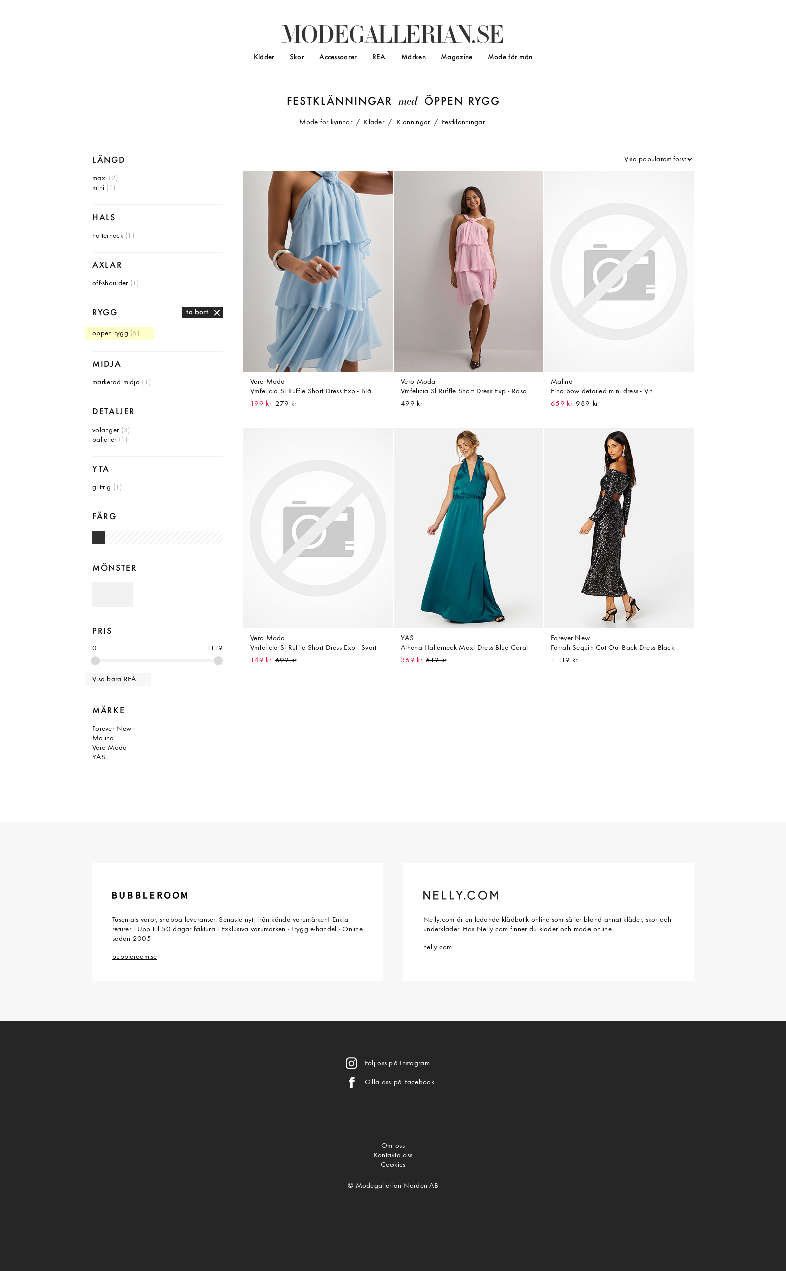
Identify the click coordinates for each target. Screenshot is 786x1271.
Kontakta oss (393, 1155)
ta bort (197, 312)
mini (98, 188)
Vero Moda (109, 748)
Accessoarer (338, 57)
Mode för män (510, 57)
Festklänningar (339, 102)
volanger (105, 430)
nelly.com (437, 947)
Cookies (393, 1165)
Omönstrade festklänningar (112, 594)
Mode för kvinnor (325, 122)
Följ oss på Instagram (397, 1063)
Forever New (111, 729)
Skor (297, 57)
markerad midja (116, 382)
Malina (103, 738)
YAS (98, 757)
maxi (99, 178)
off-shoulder (110, 283)
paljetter (104, 440)
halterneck (107, 236)
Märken (413, 57)
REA (379, 57)
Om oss (393, 1146)
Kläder (264, 57)
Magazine (456, 57)
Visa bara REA (114, 679)
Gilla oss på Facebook (399, 1082)
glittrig (101, 487)
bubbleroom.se (134, 957)
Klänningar (413, 122)
